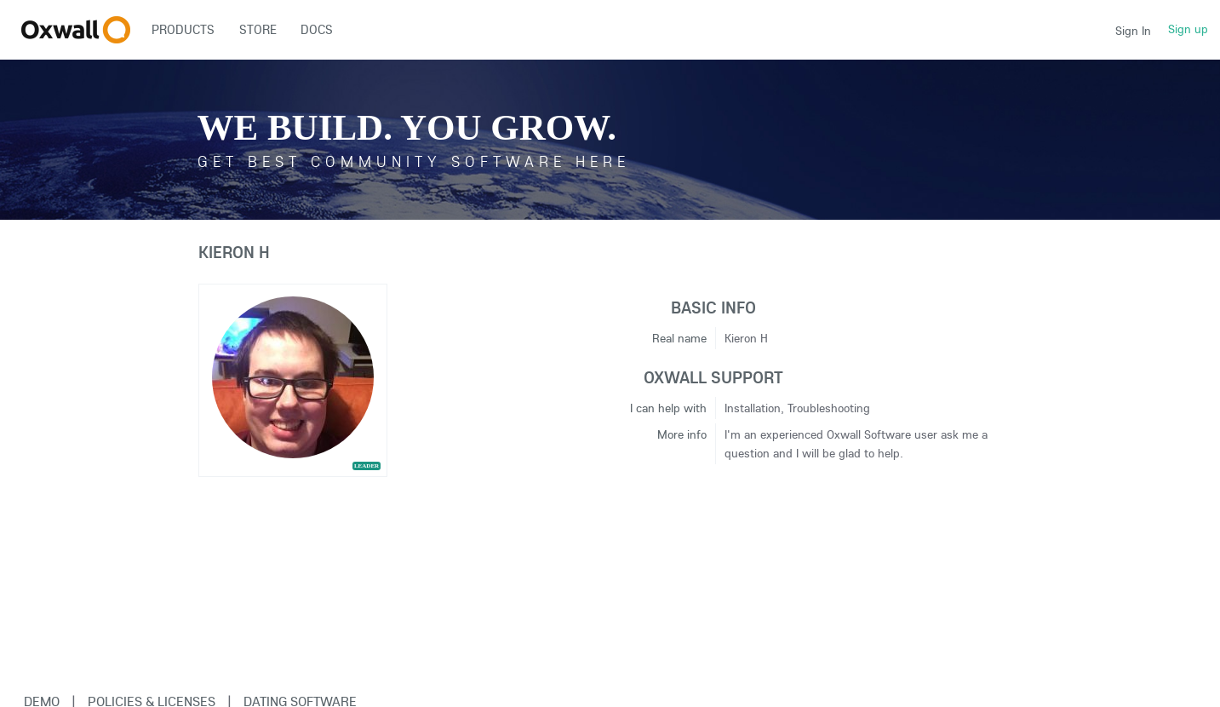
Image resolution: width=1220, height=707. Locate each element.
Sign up (1188, 29)
